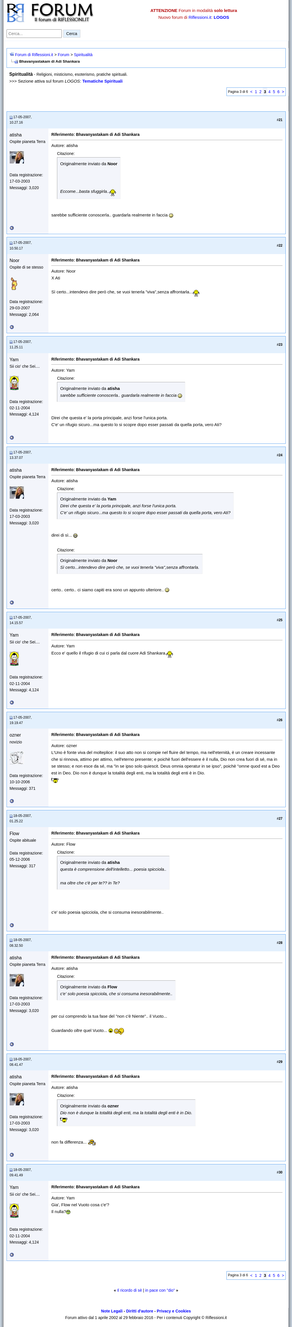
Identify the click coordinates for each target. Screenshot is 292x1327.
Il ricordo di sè (129, 1290)
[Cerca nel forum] (34, 33)
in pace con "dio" (160, 1290)
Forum (63, 54)
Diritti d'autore (139, 1311)
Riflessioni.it (200, 17)
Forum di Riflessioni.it (34, 54)
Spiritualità (83, 54)
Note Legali (111, 1311)
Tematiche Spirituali (102, 81)
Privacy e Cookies (174, 1311)
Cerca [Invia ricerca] (71, 33)
